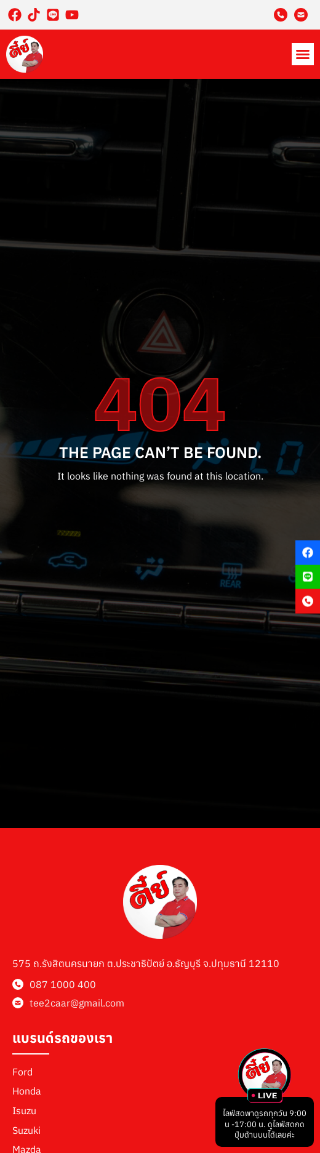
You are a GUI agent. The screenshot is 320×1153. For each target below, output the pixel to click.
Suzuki (26, 1130)
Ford (22, 1072)
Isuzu (24, 1110)
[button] (303, 54)
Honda (26, 1091)
